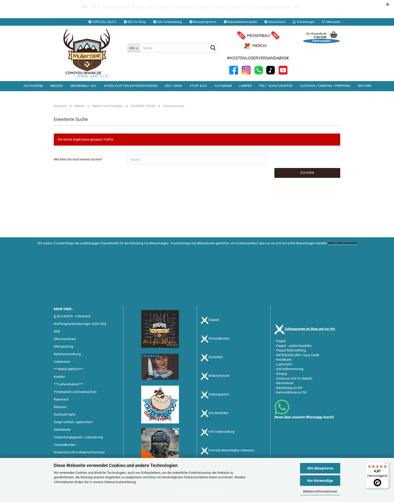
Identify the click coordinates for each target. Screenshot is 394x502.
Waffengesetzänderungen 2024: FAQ (80, 324)
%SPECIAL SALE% (102, 22)
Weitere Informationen (320, 491)
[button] (275, 22)
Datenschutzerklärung (120, 482)
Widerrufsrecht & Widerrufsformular (79, 452)
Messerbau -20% (83, 86)
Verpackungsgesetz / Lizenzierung (78, 437)
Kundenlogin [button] (303, 22)
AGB (57, 331)
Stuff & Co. (198, 86)
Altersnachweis (65, 339)
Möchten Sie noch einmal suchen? (78, 159)
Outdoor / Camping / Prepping (325, 86)
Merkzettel (331, 22)
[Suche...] (133, 47)
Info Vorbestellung (167, 22)
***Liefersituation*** (68, 384)
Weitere (364, 86)
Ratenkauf (61, 399)
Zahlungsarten (218, 394)
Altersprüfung (63, 346)
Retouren (60, 407)
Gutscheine (33, 86)
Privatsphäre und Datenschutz (75, 392)
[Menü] (386, 464)
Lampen (245, 86)
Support (213, 320)
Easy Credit (311, 355)
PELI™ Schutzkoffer (275, 86)
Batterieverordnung (67, 354)
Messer (57, 86)
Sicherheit (215, 357)
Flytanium (223, 86)
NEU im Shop (135, 22)
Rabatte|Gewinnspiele (240, 22)
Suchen (307, 173)
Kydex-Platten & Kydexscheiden (131, 86)
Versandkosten (64, 445)
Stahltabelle (62, 429)
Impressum (62, 361)
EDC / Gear (173, 86)
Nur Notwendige (320, 481)
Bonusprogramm (202, 22)
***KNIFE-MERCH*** (68, 369)
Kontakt (59, 377)
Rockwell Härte (64, 414)
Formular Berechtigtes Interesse (231, 450)
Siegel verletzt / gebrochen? (73, 422)
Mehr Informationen (342, 243)
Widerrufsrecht (219, 376)
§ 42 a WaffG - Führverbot (72, 316)
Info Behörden (218, 413)
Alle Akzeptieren (320, 468)
